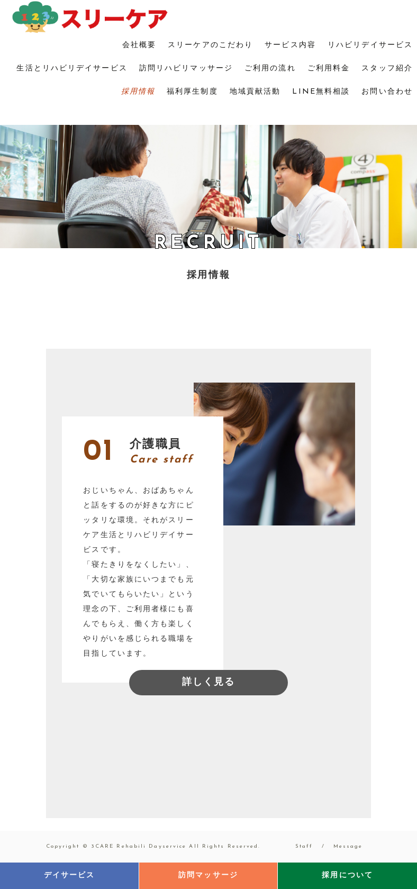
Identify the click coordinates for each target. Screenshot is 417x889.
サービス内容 (290, 45)
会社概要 (139, 45)
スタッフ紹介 (387, 68)
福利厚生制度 (192, 92)
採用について (347, 875)
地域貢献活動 (255, 92)
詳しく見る (208, 682)
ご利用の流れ (270, 68)
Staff (304, 846)
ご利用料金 (328, 68)
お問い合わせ (387, 92)
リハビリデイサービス (370, 45)
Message (348, 846)
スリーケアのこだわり (210, 45)
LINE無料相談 (321, 92)
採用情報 (138, 92)
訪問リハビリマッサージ (186, 68)
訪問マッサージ (208, 875)
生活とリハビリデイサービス (71, 68)
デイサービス (69, 875)
